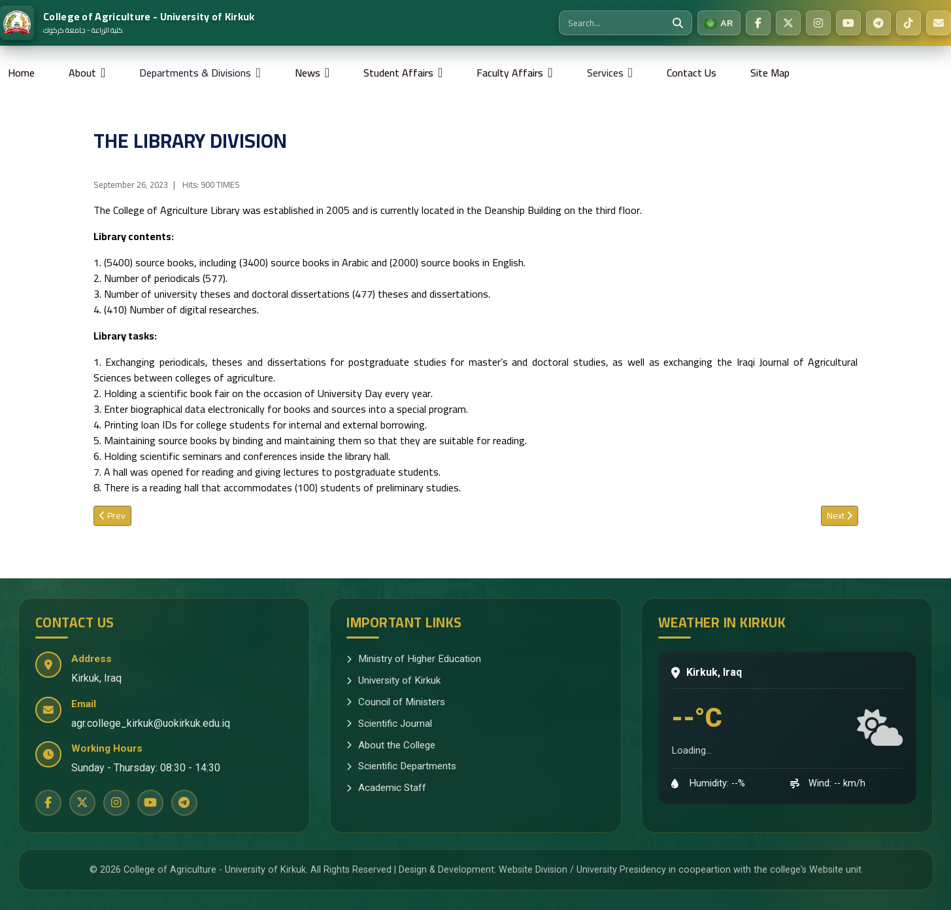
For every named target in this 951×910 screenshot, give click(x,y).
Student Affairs (398, 72)
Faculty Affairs (509, 72)
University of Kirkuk (393, 680)
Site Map (770, 72)
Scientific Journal (389, 723)
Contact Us (691, 72)
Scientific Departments (401, 766)
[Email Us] (938, 22)
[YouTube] (848, 22)
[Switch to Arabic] (719, 22)
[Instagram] (818, 22)
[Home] (127, 23)
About (82, 72)
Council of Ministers (395, 702)
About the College (390, 745)
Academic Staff (386, 788)
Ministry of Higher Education (413, 659)
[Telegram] (878, 22)
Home (21, 72)
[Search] (677, 23)
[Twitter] (788, 22)
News (307, 72)
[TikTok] (908, 22)
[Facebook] (758, 22)
